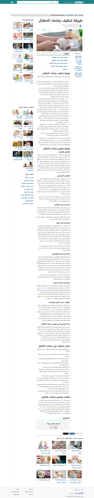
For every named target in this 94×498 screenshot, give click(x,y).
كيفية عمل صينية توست (27, 198)
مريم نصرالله (65, 25)
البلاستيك (56, 140)
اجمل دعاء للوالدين (28, 180)
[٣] (39, 144)
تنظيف (66, 99)
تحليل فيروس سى (28, 189)
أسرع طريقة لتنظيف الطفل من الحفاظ (78, 68)
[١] (69, 78)
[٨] (65, 351)
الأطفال (61, 400)
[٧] (42, 320)
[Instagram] (76, 490)
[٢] (55, 122)
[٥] (62, 250)
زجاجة (68, 157)
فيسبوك (73, 433)
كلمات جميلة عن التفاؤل (27, 186)
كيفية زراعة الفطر (28, 192)
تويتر (67, 433)
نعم (55, 427)
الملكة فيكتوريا (29, 201)
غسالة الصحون (43, 288)
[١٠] (44, 392)
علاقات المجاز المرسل (28, 204)
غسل (67, 124)
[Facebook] (82, 490)
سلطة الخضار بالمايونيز (27, 183)
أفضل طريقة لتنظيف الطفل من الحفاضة (78, 74)
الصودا (52, 103)
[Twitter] (79, 490)
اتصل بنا (17, 489)
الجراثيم (51, 309)
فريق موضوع (16, 494)
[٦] (53, 279)
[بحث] (56, 2)
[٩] (62, 382)
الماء (62, 226)
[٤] (56, 172)
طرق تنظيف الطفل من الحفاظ (78, 62)
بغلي (55, 170)
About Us (31, 494)
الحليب (58, 109)
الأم (40, 409)
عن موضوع (30, 489)
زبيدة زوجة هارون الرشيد (27, 195)
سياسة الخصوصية (29, 492)
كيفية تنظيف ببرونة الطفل (78, 57)
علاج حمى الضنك (29, 178)
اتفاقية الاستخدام (15, 492)
